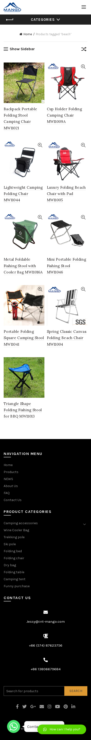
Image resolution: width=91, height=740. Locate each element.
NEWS (8, 479)
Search (75, 691)
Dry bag (10, 565)
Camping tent (14, 579)
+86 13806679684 (46, 669)
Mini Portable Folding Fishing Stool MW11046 (66, 265)
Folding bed (13, 551)
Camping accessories (21, 523)
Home (28, 34)
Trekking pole (14, 537)
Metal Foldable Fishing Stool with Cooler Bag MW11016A (23, 265)
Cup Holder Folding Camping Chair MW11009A (64, 115)
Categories (43, 19)
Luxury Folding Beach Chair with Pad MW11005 (66, 193)
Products (11, 472)
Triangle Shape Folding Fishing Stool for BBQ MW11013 (23, 410)
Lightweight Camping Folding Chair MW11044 (23, 193)
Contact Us (13, 500)
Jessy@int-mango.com (45, 621)
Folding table (14, 572)
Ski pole (10, 544)
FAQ (7, 493)
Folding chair (14, 558)
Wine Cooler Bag (16, 530)
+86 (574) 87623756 (45, 645)
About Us (11, 486)
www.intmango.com (36, 728)
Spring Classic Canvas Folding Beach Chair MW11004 (66, 338)
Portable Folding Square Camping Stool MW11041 (24, 338)
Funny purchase (17, 586)
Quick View (40, 67)
